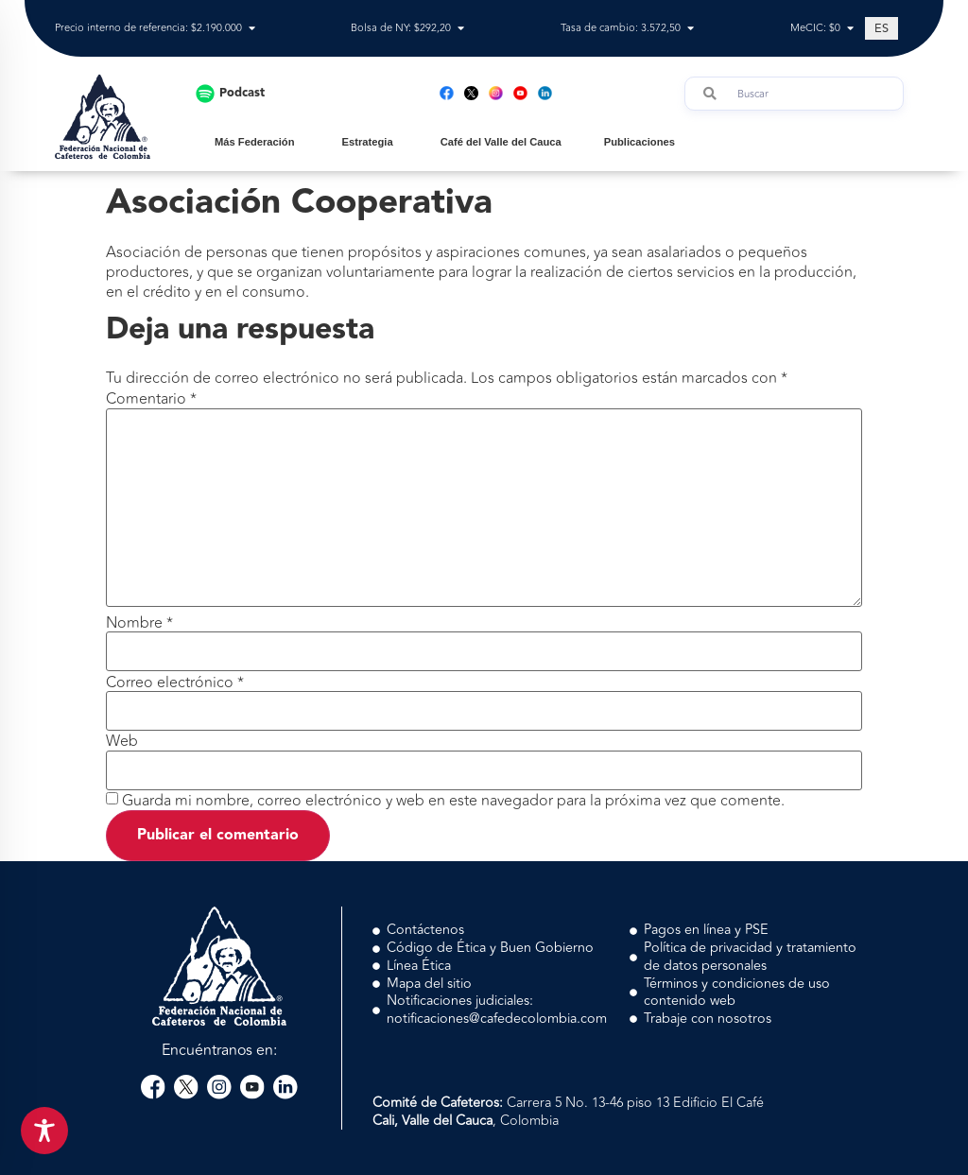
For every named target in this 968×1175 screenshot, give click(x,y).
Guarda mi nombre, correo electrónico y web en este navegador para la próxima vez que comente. (453, 800)
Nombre (139, 623)
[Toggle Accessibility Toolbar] (44, 1130)
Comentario (151, 398)
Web (122, 741)
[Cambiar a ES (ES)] (881, 28)
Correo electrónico (175, 682)
